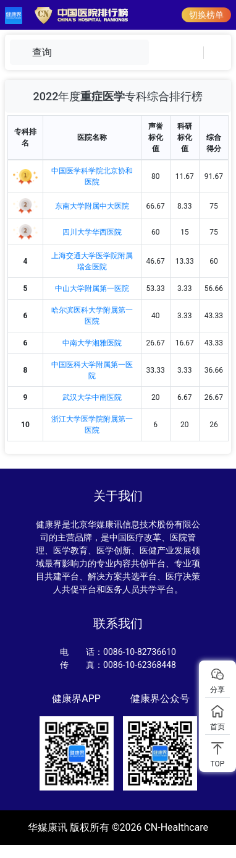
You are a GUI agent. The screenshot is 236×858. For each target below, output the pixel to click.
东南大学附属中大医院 (92, 206)
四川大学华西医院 (92, 232)
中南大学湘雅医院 (92, 343)
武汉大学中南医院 (92, 397)
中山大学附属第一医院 (92, 288)
